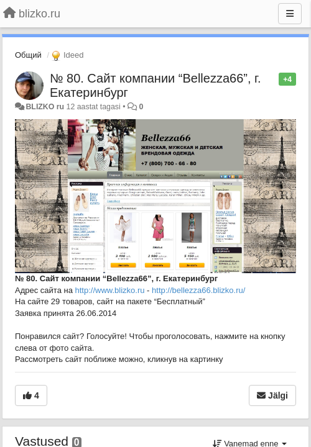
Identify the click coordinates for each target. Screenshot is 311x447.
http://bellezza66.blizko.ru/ (198, 290)
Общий (28, 55)
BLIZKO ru (46, 106)
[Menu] (290, 13)
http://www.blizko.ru (110, 290)
